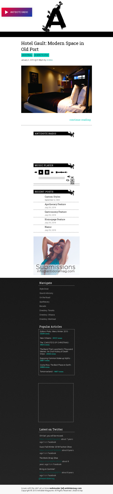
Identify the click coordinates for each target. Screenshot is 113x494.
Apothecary (44, 302)
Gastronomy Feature (56, 211)
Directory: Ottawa (47, 315)
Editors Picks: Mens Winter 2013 (54, 331)
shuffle (72, 177)
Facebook (52, 442)
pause (47, 172)
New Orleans (45, 338)
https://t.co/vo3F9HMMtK (50, 450)
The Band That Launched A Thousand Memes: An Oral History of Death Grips (56, 351)
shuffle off (72, 180)
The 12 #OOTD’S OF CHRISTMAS (54, 342)
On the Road (45, 297)
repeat (68, 180)
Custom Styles (52, 196)
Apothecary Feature (55, 204)
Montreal (27, 55)
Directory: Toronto (47, 310)
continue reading (80, 119)
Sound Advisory (46, 293)
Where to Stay (41, 55)
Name (48, 226)
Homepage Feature (55, 219)
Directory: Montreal (48, 319)
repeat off (72, 183)
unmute (66, 172)
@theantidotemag (46, 478)
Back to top (78, 490)
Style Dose (44, 289)
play (41, 172)
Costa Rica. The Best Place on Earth (55, 365)
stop (56, 172)
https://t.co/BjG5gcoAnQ (50, 439)
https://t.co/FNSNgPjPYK (50, 472)
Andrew (50, 60)
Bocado (43, 306)
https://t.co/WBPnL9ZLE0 (51, 461)
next (52, 172)
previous (36, 172)
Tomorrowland (46, 371)
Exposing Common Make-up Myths (55, 358)
